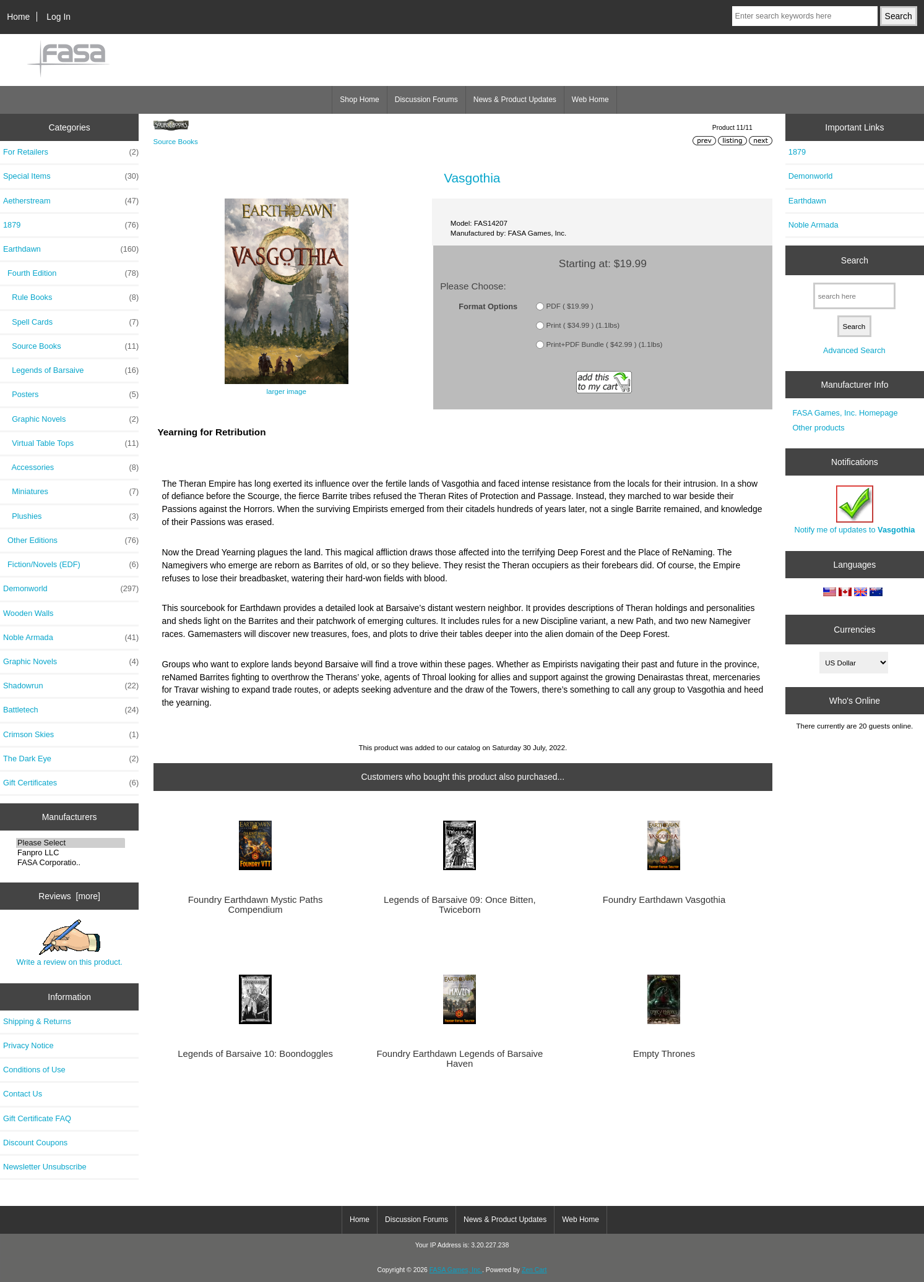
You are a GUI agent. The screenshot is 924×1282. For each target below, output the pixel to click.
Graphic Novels (71, 419)
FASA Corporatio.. (70, 863)
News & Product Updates (514, 99)
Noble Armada (71, 638)
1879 (71, 225)
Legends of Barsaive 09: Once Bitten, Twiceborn (460, 905)
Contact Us (22, 1093)
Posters (71, 395)
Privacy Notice (28, 1045)
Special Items (71, 176)
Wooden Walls (28, 613)
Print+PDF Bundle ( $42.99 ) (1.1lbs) (604, 344)
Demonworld (71, 589)
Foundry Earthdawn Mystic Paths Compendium (255, 905)
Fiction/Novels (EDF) (71, 565)
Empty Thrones (664, 1054)
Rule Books (71, 297)
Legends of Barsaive (71, 370)
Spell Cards (71, 322)
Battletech (71, 710)
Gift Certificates (71, 783)
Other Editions (71, 540)
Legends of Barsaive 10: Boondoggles (255, 1054)
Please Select (70, 843)
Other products (818, 427)
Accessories (71, 467)
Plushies (71, 516)
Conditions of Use (34, 1069)
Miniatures (71, 492)
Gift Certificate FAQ (37, 1118)
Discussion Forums (426, 99)
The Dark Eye (71, 759)
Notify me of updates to (854, 509)
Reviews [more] (69, 896)
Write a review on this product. (69, 943)
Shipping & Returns (37, 1021)
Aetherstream (71, 201)
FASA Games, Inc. (456, 1270)
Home (18, 17)
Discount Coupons (35, 1142)
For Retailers (71, 152)
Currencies (854, 630)
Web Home (590, 99)
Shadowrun (71, 686)
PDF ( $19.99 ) (570, 306)
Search (854, 260)
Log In (58, 17)
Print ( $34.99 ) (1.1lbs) (583, 325)
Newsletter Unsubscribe (45, 1166)
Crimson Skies (71, 735)
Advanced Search (854, 350)
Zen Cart (534, 1270)
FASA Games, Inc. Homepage (844, 412)
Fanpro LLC (70, 853)
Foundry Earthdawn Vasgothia (664, 900)
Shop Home (359, 99)
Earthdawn (807, 200)
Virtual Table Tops (71, 443)
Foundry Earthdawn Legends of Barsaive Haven (459, 1059)
